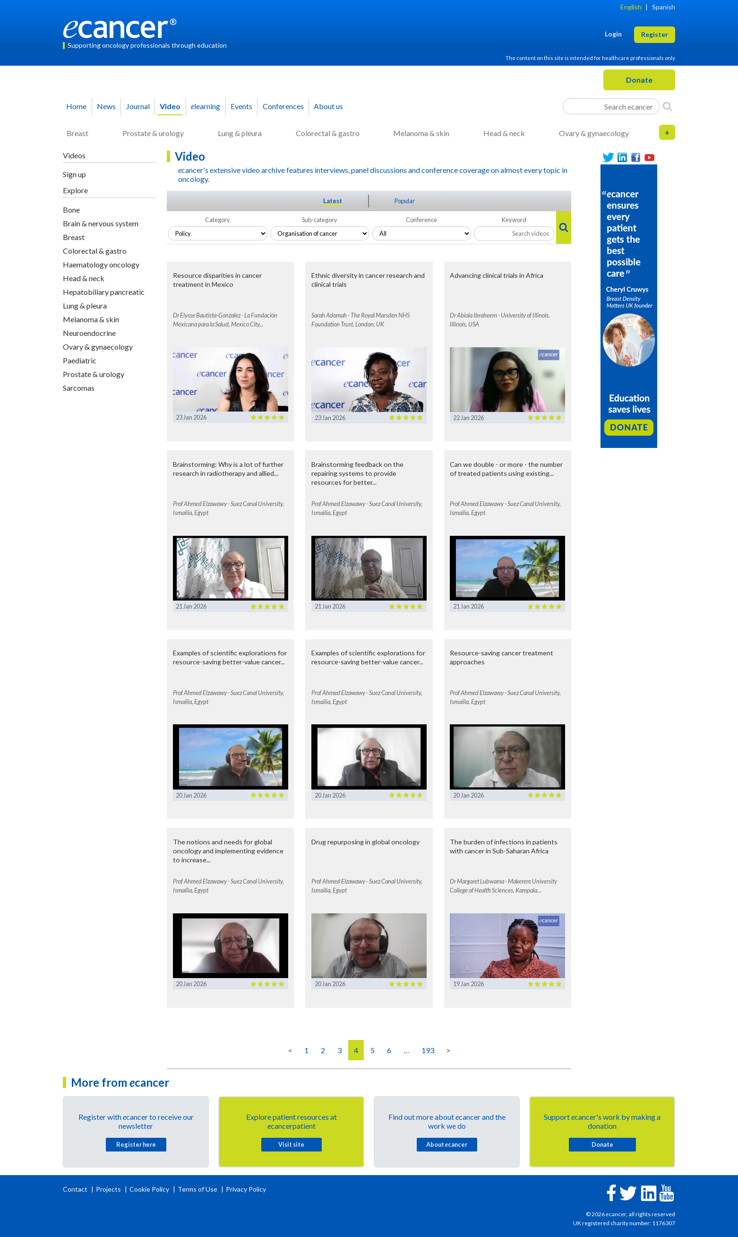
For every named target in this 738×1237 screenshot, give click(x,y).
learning (205, 106)
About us (328, 106)
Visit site (291, 1144)
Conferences (283, 106)
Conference (421, 219)
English (631, 7)
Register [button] (654, 34)
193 (427, 1050)
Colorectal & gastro (328, 133)
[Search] (667, 106)
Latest (332, 201)
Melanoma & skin (421, 133)
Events (241, 106)
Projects (109, 1189)
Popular (405, 201)
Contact (76, 1189)
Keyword (514, 219)
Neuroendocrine (89, 332)
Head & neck (504, 133)
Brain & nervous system (100, 223)
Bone (71, 209)
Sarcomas (78, 387)
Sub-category (319, 219)
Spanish (663, 7)
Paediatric (79, 360)
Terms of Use (197, 1189)
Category (217, 219)
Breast (77, 133)
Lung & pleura (240, 133)
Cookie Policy (149, 1189)
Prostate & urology (153, 133)
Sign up (74, 174)
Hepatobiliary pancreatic (104, 291)
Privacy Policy (246, 1189)
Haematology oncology (101, 264)
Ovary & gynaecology (594, 133)
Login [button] (613, 34)
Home (76, 106)
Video (170, 106)
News (106, 106)
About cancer (446, 1144)
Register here (136, 1144)
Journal (138, 106)
